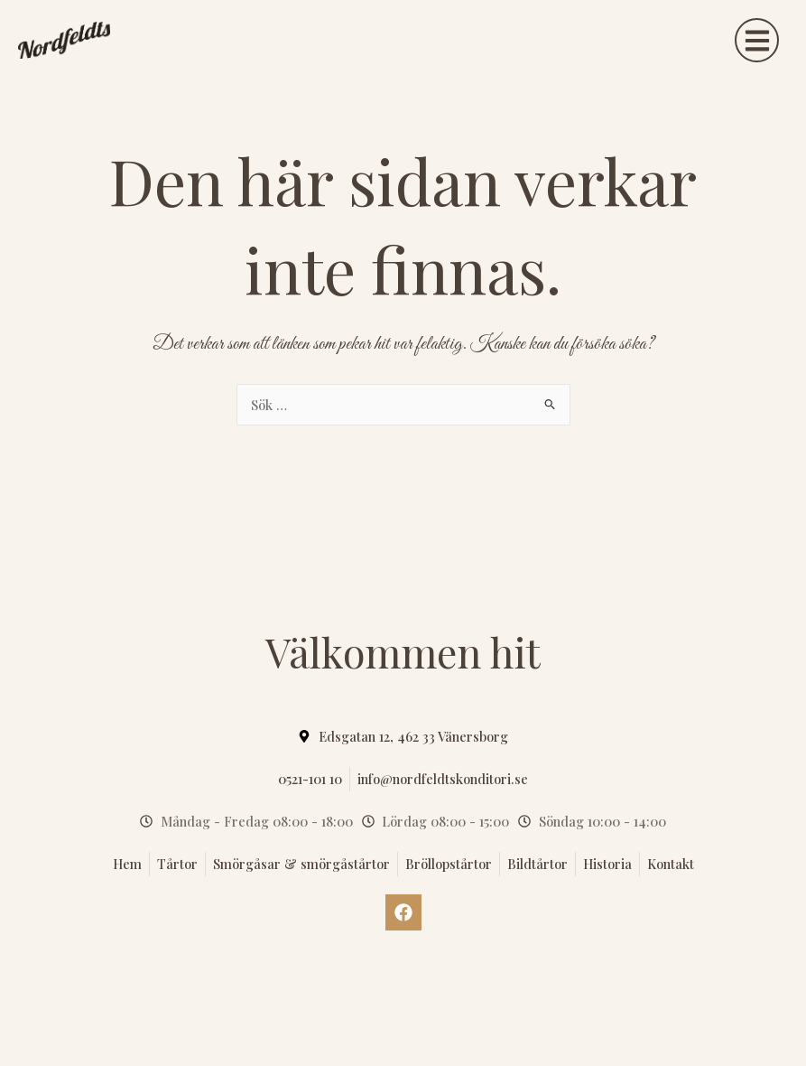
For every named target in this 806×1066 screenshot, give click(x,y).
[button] (757, 40)
